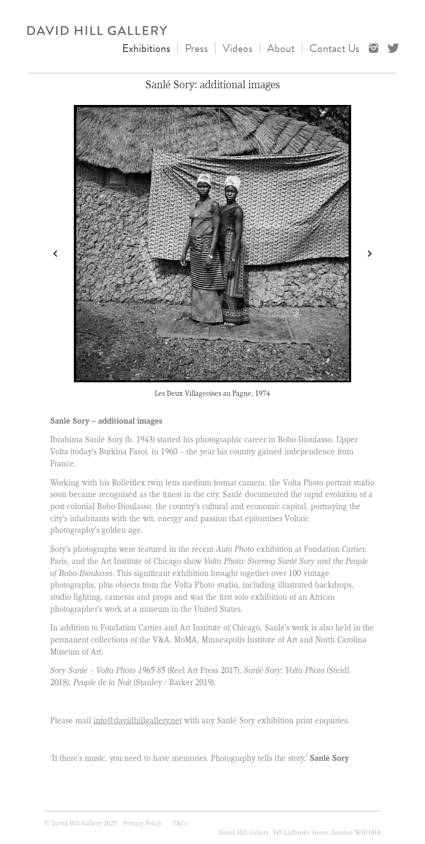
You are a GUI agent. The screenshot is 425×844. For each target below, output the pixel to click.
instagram (376, 47)
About (281, 48)
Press (196, 48)
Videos (237, 48)
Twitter (394, 47)
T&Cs (180, 823)
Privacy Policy (142, 823)
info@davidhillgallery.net (137, 720)
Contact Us (334, 48)
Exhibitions (146, 48)
